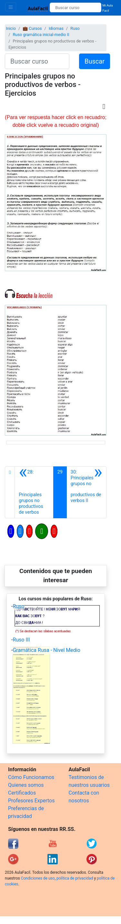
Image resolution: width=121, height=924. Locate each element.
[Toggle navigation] (10, 7)
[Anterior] (34, 492)
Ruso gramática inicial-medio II (41, 34)
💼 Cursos (32, 28)
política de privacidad (74, 878)
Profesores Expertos (31, 801)
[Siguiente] (86, 492)
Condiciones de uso (38, 878)
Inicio (11, 28)
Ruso (75, 28)
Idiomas (56, 28)
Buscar (95, 61)
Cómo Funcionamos (31, 777)
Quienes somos (26, 785)
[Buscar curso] (75, 7)
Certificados (22, 793)
